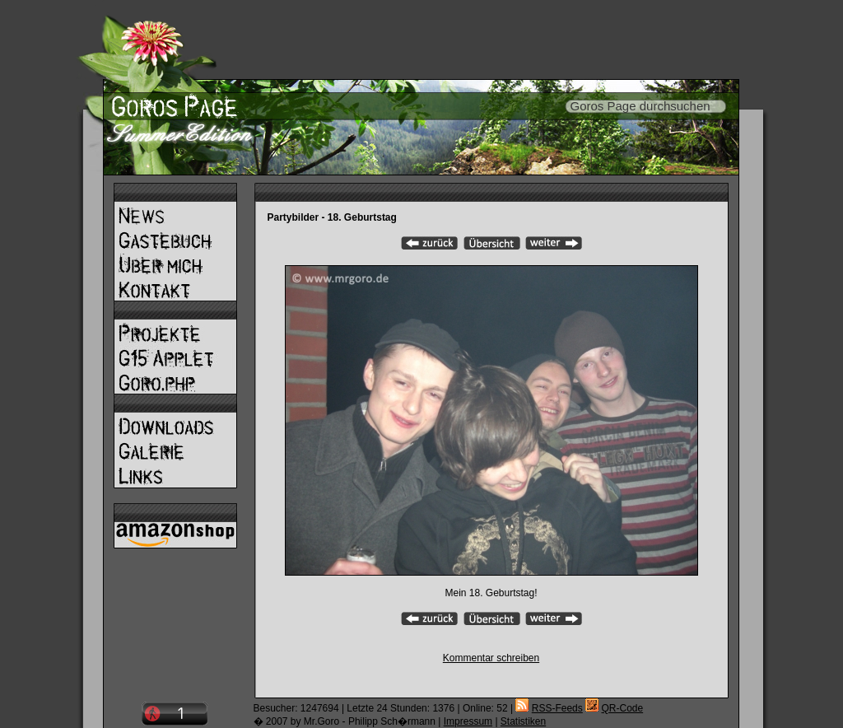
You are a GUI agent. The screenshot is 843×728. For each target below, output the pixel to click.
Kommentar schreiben (491, 658)
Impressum (468, 721)
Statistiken (523, 721)
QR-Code (622, 708)
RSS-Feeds (557, 708)
